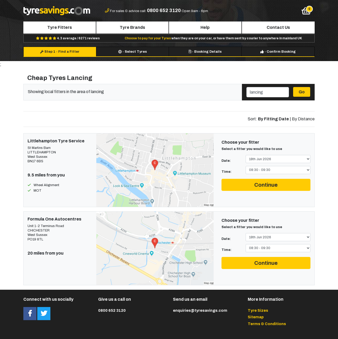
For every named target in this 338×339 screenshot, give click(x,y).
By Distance (303, 119)
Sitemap (256, 317)
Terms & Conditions (267, 324)
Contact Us (278, 27)
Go (302, 92)
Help (205, 27)
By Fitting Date (273, 119)
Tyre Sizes (258, 310)
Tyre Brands (132, 27)
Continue (266, 185)
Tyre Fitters (59, 27)
